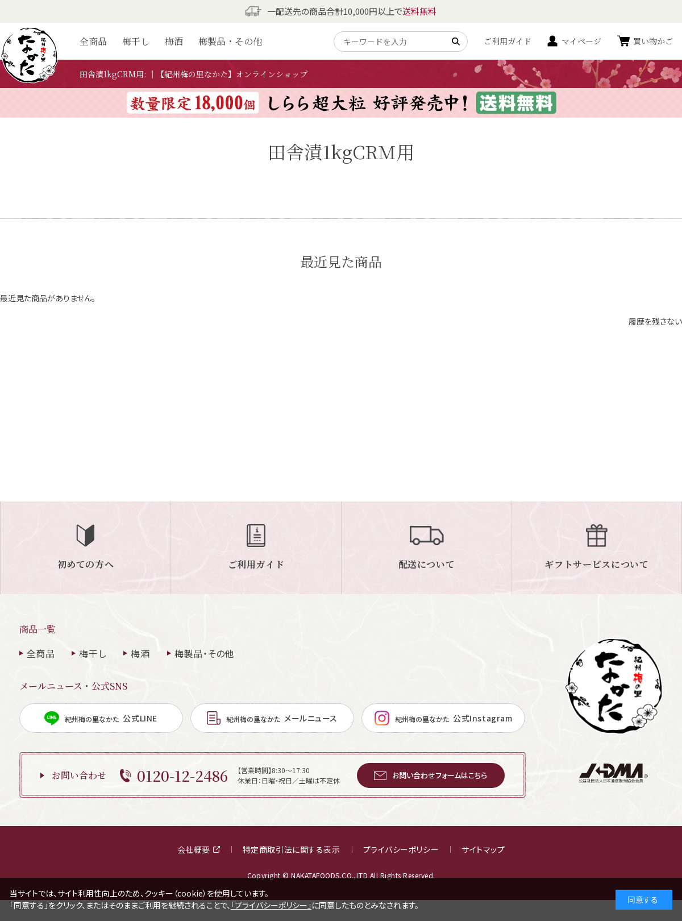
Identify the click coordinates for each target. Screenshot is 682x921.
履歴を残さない (655, 321)
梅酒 (174, 41)
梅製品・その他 (230, 41)
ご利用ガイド (507, 41)
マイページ (581, 41)
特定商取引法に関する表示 (291, 849)
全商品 (93, 41)
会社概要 (198, 849)
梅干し (135, 41)
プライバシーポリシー (401, 849)
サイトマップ (483, 849)
